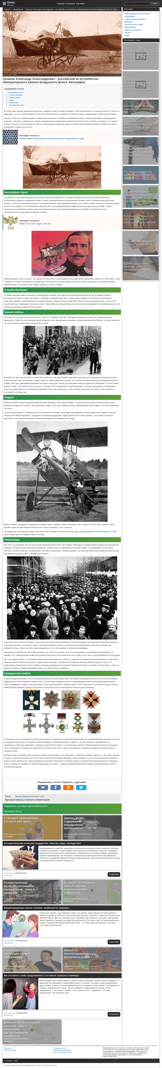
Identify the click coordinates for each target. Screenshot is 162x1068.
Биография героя (16, 92)
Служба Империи (16, 95)
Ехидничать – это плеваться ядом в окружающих (17, 954)
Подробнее (114, 875)
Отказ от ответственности (46, 1066)
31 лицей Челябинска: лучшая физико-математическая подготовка (80, 888)
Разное (128, 33)
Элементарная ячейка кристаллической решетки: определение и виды (52, 138)
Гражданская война (16, 105)
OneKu (11, 2)
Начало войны (14, 97)
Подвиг (12, 100)
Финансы (128, 22)
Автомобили (130, 16)
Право (127, 35)
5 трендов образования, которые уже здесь (21, 820)
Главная (61, 4)
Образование (8, 837)
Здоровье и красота (133, 30)
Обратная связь (10, 1050)
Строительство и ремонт (135, 19)
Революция (13, 102)
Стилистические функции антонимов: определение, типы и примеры (19, 888)
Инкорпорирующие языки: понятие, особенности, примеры (36, 908)
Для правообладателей (62, 1052)
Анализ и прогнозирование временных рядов (77, 954)
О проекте (70, 4)
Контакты (80, 4)
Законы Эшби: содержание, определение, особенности (74, 823)
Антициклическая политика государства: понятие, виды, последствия (42, 843)
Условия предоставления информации (19, 1066)
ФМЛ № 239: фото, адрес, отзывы (35, 224)
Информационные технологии (137, 14)
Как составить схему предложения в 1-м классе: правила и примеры (41, 976)
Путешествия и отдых (134, 24)
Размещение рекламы (62, 1050)
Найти (155, 4)
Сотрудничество (59, 1048)
